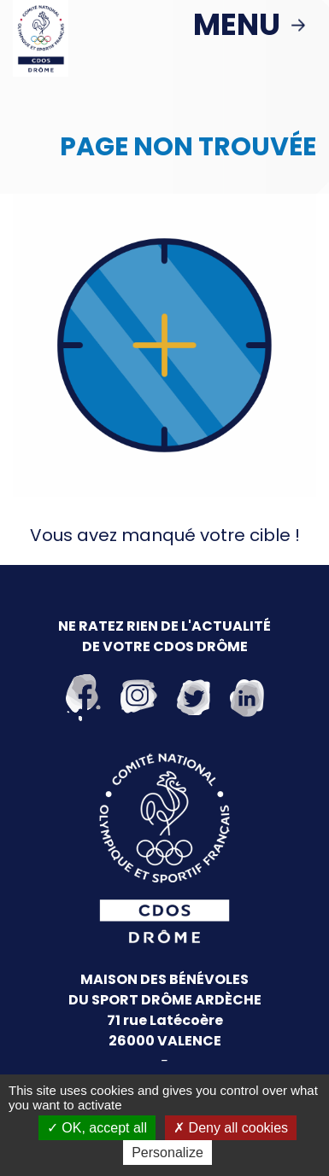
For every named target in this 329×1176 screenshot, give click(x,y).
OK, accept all (97, 1128)
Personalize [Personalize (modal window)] (167, 1152)
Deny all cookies (230, 1128)
